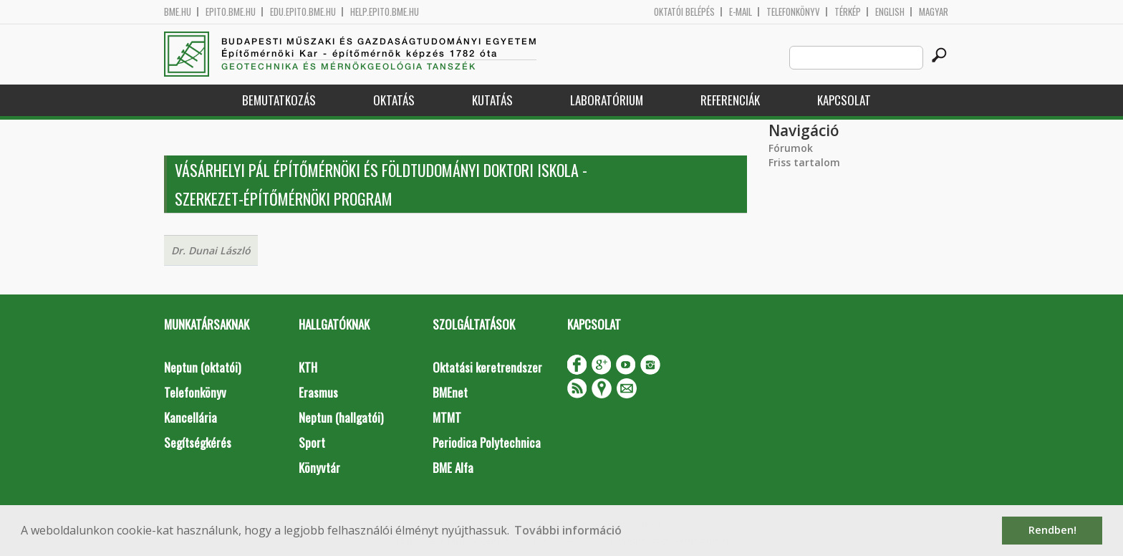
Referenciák (730, 100)
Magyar (933, 11)
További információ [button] (568, 530)
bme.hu (177, 11)
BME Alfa (453, 467)
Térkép (847, 11)
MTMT (447, 417)
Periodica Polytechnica (487, 442)
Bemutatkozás (279, 100)
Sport (312, 442)
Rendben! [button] (1052, 530)
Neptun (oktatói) (202, 367)
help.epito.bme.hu (384, 11)
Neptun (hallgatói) (341, 417)
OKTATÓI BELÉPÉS (684, 11)
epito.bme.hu (231, 11)
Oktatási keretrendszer (487, 367)
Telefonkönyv (793, 11)
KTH (308, 367)
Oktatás (394, 100)
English (890, 11)
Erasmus (318, 392)
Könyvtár (319, 467)
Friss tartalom (804, 162)
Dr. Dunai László (211, 250)
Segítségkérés (197, 442)
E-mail (740, 11)
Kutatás (492, 100)
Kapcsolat (844, 100)
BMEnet (450, 392)
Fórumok (790, 148)
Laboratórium (606, 100)
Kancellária (190, 417)
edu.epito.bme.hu (303, 11)
